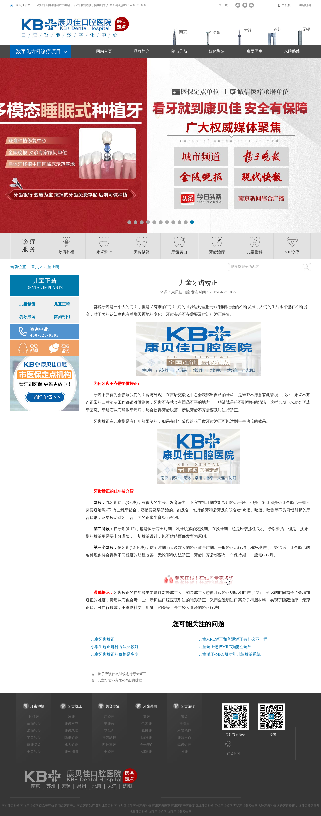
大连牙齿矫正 (286, 805)
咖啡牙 (146, 738)
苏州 (278, 29)
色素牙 (146, 724)
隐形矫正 (71, 738)
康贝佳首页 (23, 5)
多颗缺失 (34, 731)
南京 (183, 32)
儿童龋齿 (27, 304)
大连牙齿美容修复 (308, 805)
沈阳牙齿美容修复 (179, 811)
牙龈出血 (184, 738)
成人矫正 (71, 745)
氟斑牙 (146, 731)
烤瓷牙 (109, 717)
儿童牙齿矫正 (103, 639)
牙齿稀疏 (71, 731)
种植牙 (34, 717)
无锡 (306, 29)
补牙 (184, 752)
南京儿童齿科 (123, 805)
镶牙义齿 (34, 745)
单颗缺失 (34, 724)
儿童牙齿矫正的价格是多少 (115, 654)
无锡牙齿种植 (205, 805)
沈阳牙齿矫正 (157, 811)
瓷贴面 (109, 731)
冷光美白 (147, 745)
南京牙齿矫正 (29, 805)
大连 (248, 30)
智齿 (184, 717)
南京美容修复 (48, 805)
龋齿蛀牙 (184, 745)
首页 (35, 267)
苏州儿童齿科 (105, 805)
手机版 (286, 5)
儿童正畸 (62, 304)
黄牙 (146, 717)
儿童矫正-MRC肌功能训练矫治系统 (229, 654)
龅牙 (71, 717)
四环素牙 (109, 745)
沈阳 (216, 32)
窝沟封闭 (62, 317)
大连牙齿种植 (267, 805)
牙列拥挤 (71, 752)
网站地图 (305, 5)
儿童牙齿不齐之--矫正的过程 (120, 680)
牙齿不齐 (71, 724)
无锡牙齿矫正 (223, 805)
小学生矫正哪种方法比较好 (115, 647)
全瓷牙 (109, 752)
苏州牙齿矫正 (161, 805)
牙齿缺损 (109, 738)
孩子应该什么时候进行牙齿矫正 (122, 674)
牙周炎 (184, 724)
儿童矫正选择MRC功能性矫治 (225, 647)
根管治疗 (184, 731)
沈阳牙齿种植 (139, 811)
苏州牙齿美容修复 (183, 805)
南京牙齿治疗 (86, 805)
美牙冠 (109, 724)
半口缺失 (34, 738)
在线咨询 (62, 348)
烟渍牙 (146, 752)
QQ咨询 (27, 348)
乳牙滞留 (27, 317)
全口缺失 (34, 752)
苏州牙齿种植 (142, 805)
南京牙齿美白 (67, 805)
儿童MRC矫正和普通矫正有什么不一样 (233, 639)
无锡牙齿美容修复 (245, 805)
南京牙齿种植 (11, 805)
